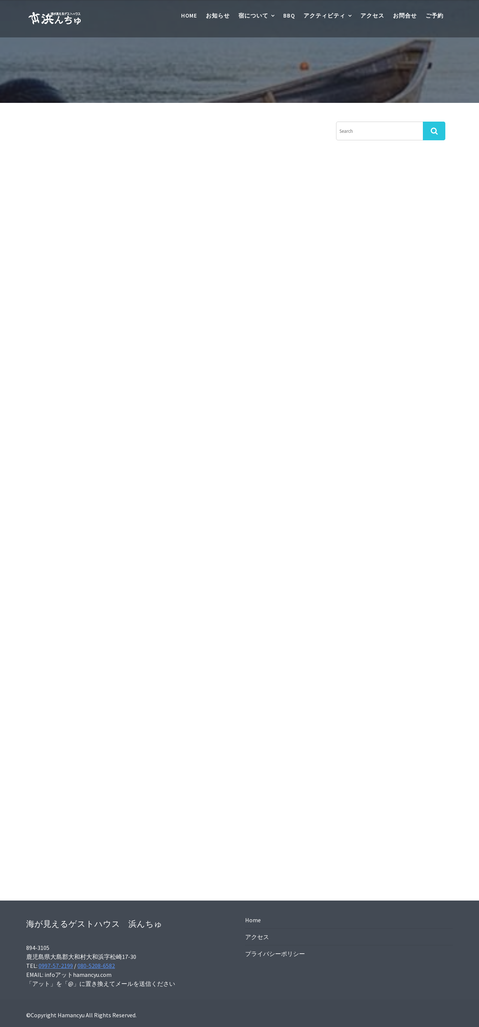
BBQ (289, 15)
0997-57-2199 (56, 965)
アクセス (372, 15)
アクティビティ (324, 15)
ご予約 (434, 15)
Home (189, 15)
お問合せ (405, 15)
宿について (253, 15)
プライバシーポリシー (275, 953)
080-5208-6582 (96, 965)
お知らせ (218, 15)
